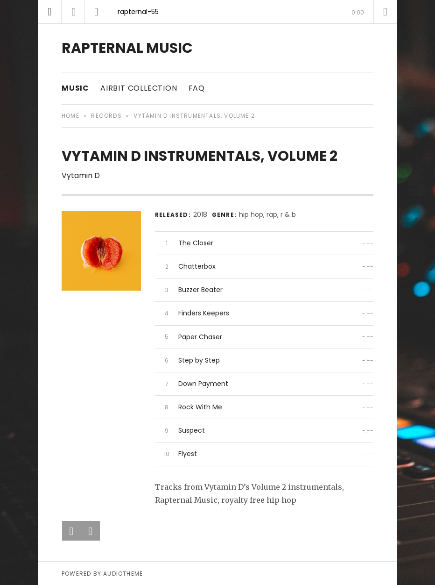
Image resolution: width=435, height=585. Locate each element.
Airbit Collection (138, 88)
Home (70, 116)
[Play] (73, 11)
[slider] (217, 23)
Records (106, 116)
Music (75, 88)
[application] (217, 11)
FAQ (197, 88)
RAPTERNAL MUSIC (127, 48)
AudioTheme (123, 574)
